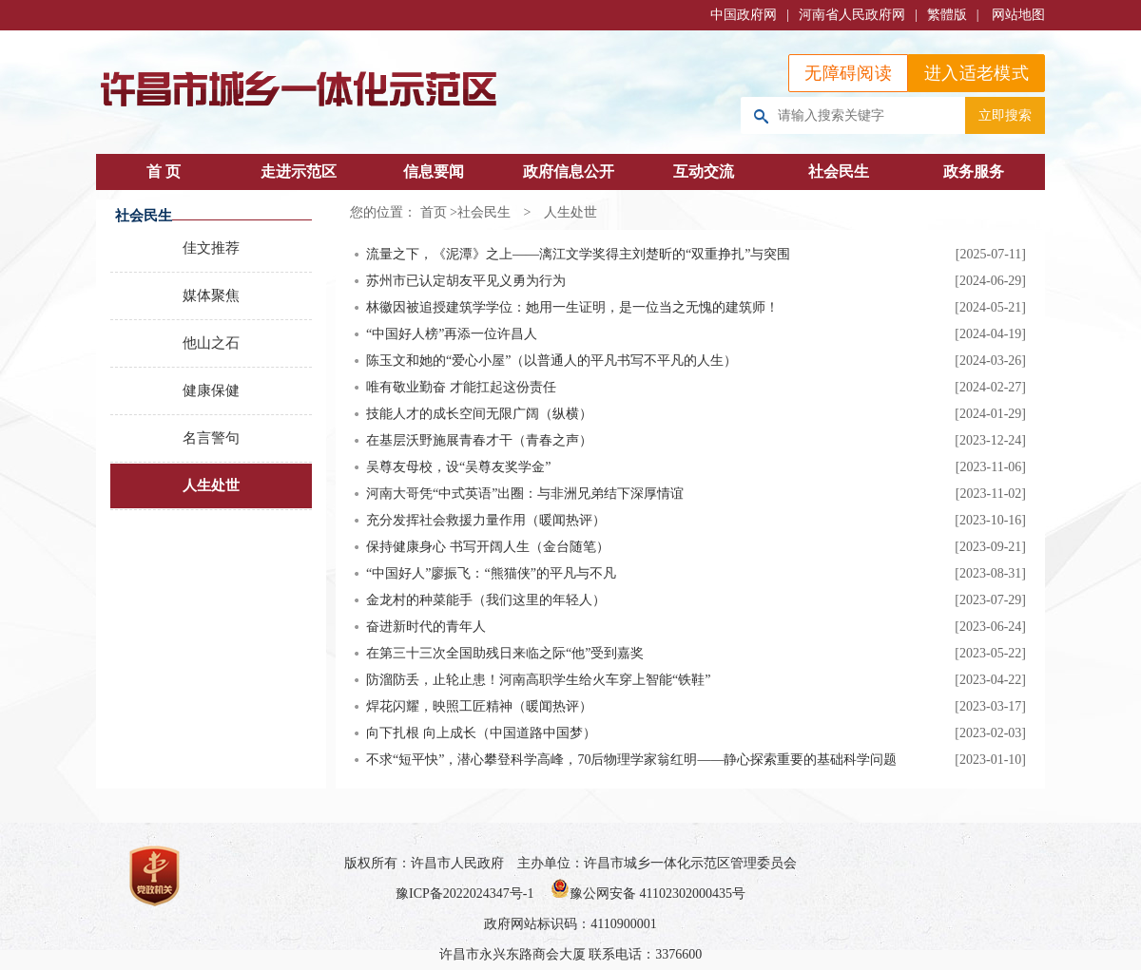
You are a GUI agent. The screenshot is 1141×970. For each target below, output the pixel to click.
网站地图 (1018, 15)
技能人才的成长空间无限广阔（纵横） (479, 414)
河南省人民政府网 (852, 15)
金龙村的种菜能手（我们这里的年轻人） (486, 600)
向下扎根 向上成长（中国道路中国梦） (481, 733)
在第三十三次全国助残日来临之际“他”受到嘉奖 (505, 653)
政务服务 (973, 171)
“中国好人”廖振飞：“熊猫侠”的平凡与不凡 (491, 573)
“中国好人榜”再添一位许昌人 (451, 334)
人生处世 (211, 485)
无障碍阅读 (848, 73)
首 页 (163, 171)
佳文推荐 (211, 248)
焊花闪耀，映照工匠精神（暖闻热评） (479, 706)
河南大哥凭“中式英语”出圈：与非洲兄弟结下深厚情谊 (525, 493)
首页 (433, 212)
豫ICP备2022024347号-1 (464, 893)
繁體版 (947, 15)
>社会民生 (480, 212)
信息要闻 (433, 171)
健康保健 (211, 390)
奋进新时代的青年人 (426, 626)
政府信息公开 (568, 171)
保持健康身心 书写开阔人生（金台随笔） (487, 547)
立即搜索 (1005, 115)
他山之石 (211, 343)
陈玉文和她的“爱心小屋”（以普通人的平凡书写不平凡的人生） (551, 360)
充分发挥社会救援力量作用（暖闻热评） (486, 520)
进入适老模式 (976, 73)
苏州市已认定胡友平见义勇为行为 (466, 281)
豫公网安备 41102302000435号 (648, 893)
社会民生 (838, 171)
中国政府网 (743, 15)
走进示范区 (299, 171)
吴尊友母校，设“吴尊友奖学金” (458, 467)
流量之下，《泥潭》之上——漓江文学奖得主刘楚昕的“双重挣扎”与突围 (578, 254)
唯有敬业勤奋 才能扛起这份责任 (461, 387)
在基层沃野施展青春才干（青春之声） (479, 440)
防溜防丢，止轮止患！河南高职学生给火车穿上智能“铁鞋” (538, 680)
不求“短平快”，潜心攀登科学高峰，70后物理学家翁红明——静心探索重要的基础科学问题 (631, 759)
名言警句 (211, 438)
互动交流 (703, 171)
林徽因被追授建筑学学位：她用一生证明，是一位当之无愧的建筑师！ (572, 307)
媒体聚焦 (211, 295)
